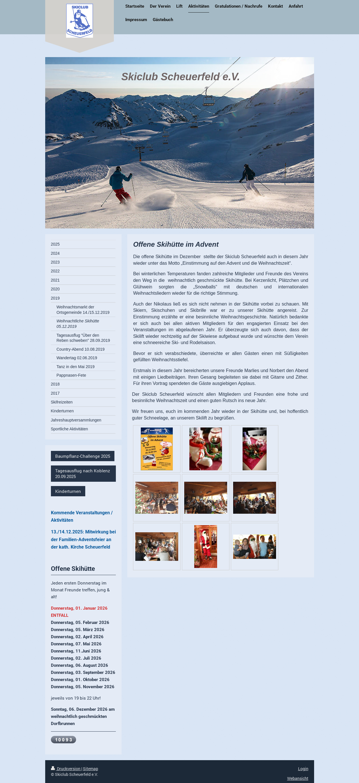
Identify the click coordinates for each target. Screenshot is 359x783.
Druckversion (66, 768)
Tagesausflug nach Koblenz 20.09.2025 (82, 473)
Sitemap (90, 768)
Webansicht (297, 778)
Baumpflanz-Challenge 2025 (82, 456)
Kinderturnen (68, 491)
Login (303, 768)
